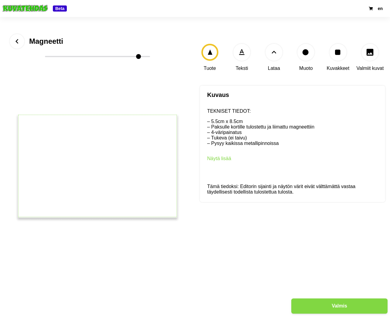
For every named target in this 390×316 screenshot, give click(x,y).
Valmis (339, 305)
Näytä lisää (219, 158)
